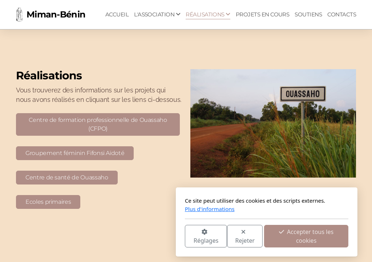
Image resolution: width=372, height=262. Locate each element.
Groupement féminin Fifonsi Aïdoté (74, 153)
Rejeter (164, 237)
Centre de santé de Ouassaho (66, 177)
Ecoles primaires (48, 201)
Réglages (125, 237)
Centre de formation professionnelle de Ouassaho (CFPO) (98, 124)
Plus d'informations (129, 209)
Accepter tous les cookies (225, 236)
